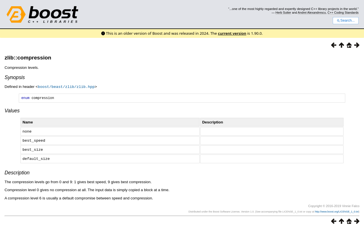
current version (232, 33)
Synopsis (15, 77)
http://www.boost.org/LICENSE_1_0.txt (337, 211)
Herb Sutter (283, 12)
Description (17, 172)
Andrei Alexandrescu (312, 12)
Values (12, 111)
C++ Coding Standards (343, 12)
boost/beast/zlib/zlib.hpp (66, 86)
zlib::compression (28, 58)
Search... (346, 20)
